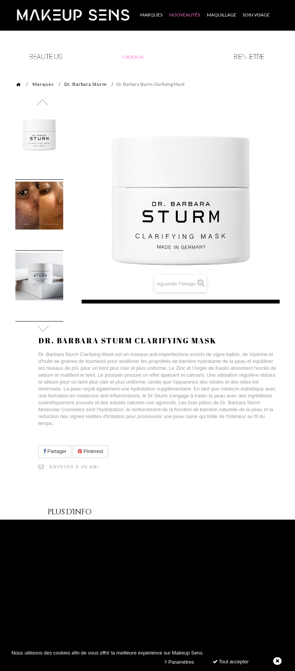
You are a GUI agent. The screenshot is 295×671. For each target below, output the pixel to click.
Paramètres (179, 661)
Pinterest (90, 451)
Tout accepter (231, 661)
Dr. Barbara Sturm (85, 84)
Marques (43, 84)
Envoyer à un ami (74, 467)
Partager (54, 451)
